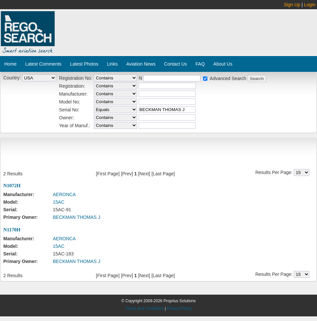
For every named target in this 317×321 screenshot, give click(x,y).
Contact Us (175, 64)
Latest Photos (84, 64)
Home (10, 64)
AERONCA (64, 194)
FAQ (200, 64)
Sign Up (292, 4)
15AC (58, 202)
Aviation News (140, 64)
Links (112, 64)
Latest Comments (43, 64)
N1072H (12, 185)
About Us (222, 64)
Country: (12, 77)
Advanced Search (228, 78)
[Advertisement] (95, 34)
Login (309, 4)
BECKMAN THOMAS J (76, 217)
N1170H (11, 229)
